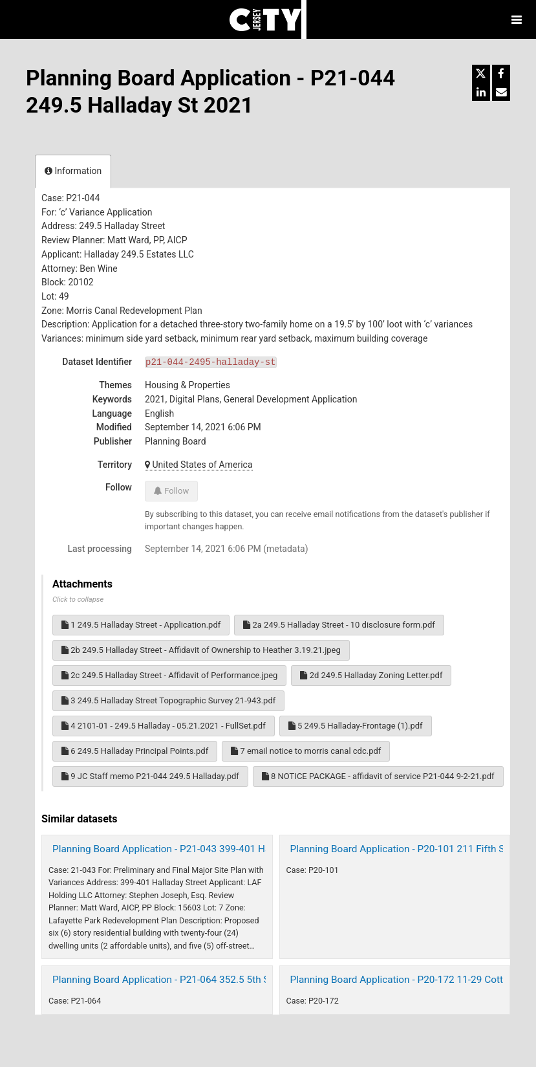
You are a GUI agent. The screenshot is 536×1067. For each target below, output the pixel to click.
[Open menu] (516, 19)
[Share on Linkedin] (481, 92)
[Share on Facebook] (501, 74)
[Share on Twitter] (481, 74)
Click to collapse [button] (77, 599)
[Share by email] (501, 92)
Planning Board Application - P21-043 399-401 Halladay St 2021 (192, 849)
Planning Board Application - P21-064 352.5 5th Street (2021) (186, 979)
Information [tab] (73, 171)
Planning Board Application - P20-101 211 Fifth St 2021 (411, 849)
